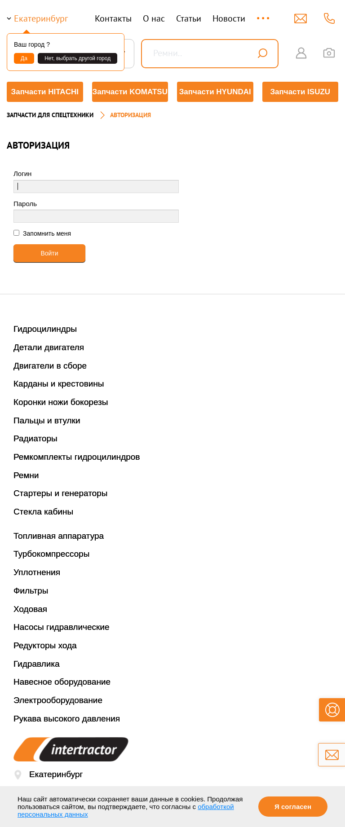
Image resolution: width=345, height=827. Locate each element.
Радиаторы (35, 438)
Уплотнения (36, 572)
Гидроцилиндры (45, 329)
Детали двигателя (48, 347)
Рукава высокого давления (66, 718)
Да (24, 58)
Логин (22, 173)
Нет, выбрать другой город (77, 58)
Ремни (26, 475)
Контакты (113, 18)
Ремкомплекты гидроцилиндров (76, 457)
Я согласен (292, 806)
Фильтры (30, 590)
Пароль (25, 203)
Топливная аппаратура (58, 536)
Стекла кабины (43, 511)
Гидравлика (36, 664)
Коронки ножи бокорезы (60, 402)
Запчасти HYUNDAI (215, 92)
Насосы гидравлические (61, 627)
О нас (154, 18)
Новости (228, 18)
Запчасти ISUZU (300, 92)
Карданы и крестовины (58, 383)
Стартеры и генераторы (60, 493)
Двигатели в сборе (50, 365)
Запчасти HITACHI (45, 92)
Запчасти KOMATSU (130, 92)
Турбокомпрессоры (51, 554)
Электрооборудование (57, 700)
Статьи (188, 18)
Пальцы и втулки (46, 420)
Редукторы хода (45, 645)
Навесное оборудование (62, 681)
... (264, 14)
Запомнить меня (46, 233)
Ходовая (30, 609)
